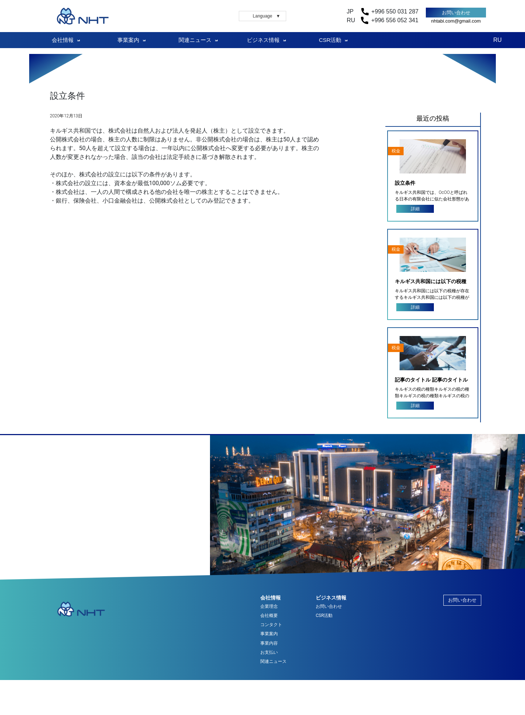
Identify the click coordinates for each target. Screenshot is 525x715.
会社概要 (269, 615)
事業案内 (128, 40)
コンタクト (271, 625)
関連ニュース (195, 40)
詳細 (415, 208)
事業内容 (269, 643)
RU (497, 40)
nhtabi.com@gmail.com (456, 21)
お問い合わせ (456, 12)
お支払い (269, 652)
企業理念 (269, 606)
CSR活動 (330, 40)
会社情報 (63, 40)
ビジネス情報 (263, 40)
